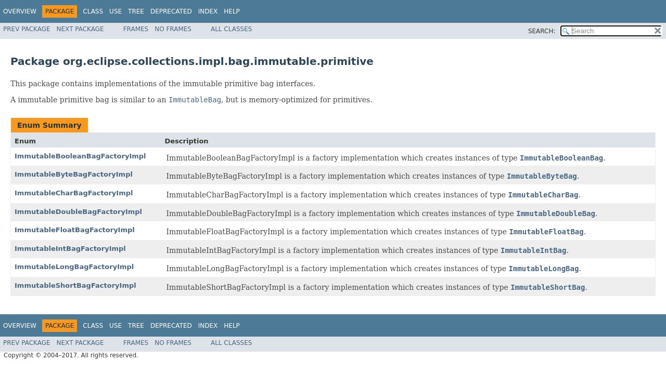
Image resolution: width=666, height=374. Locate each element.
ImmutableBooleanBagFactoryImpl (80, 156)
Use (115, 11)
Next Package (80, 29)
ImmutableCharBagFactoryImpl (74, 193)
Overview (19, 11)
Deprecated (171, 11)
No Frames (173, 29)
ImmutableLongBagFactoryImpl (74, 267)
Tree (136, 11)
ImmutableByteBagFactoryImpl (74, 174)
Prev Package (26, 29)
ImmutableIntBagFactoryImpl (70, 248)
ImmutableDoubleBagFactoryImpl (78, 212)
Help (232, 11)
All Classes (231, 29)
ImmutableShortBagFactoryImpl (75, 285)
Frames (136, 29)
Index (208, 11)
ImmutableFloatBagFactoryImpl (75, 230)
